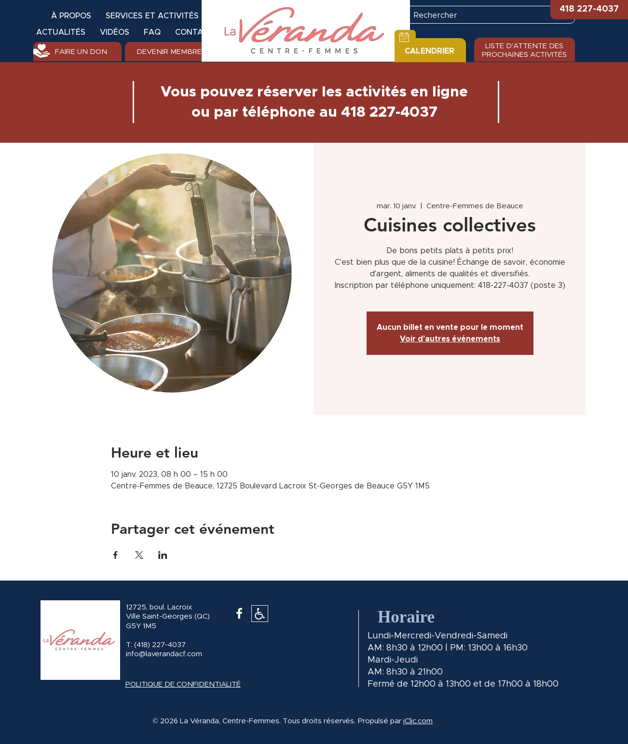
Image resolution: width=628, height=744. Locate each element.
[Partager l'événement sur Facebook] (115, 555)
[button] (589, 9)
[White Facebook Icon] (239, 613)
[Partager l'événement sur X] (139, 555)
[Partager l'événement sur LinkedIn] (162, 555)
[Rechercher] (484, 15)
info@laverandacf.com (164, 654)
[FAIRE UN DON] (77, 51)
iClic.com (418, 721)
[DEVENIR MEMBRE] (169, 51)
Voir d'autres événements (450, 339)
